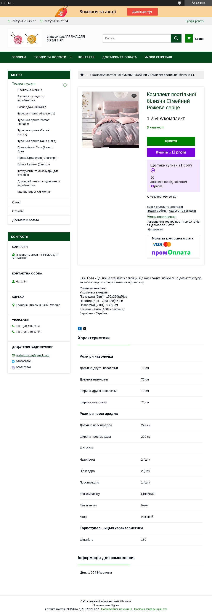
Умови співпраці (158, 57)
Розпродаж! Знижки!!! (32, 107)
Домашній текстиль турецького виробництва (39, 183)
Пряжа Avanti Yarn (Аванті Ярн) (35, 149)
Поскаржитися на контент (116, 609)
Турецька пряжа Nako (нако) (37, 141)
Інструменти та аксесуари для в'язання (38, 172)
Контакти (86, 57)
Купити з (171, 152)
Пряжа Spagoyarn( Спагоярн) (38, 157)
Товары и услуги (23, 83)
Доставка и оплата (25, 220)
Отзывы (17, 211)
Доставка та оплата (119, 57)
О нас (16, 202)
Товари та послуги (50, 57)
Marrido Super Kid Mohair (34, 191)
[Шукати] (176, 38)
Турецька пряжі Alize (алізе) (36, 113)
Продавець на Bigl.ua (106, 605)
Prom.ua (126, 601)
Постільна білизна (30, 90)
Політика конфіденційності (150, 609)
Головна (19, 57)
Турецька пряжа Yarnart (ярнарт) (33, 121)
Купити (171, 141)
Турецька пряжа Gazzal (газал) (34, 132)
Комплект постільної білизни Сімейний (119, 75)
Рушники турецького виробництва (31, 98)
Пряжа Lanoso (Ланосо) (34, 164)
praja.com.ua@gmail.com (32, 355)
